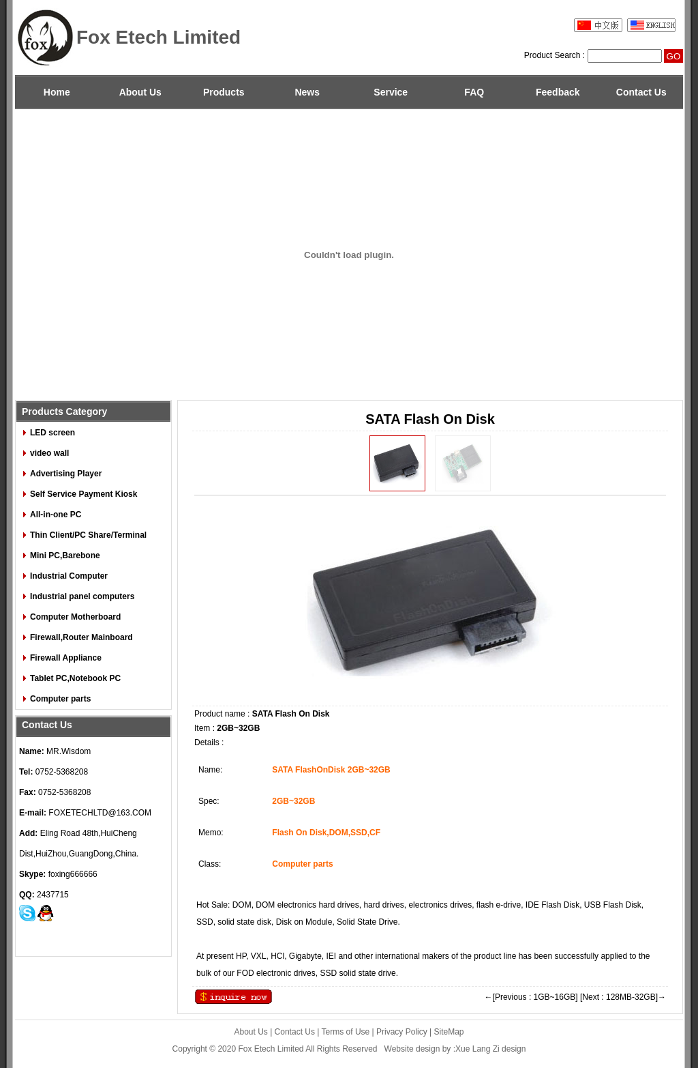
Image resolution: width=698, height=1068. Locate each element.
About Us (140, 92)
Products (224, 92)
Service (391, 92)
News (307, 92)
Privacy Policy (401, 1032)
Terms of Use (346, 1032)
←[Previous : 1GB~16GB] (531, 997)
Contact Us (641, 92)
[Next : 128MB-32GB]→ (623, 997)
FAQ (474, 92)
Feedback (558, 92)
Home (57, 92)
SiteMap (449, 1032)
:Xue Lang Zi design (489, 1049)
